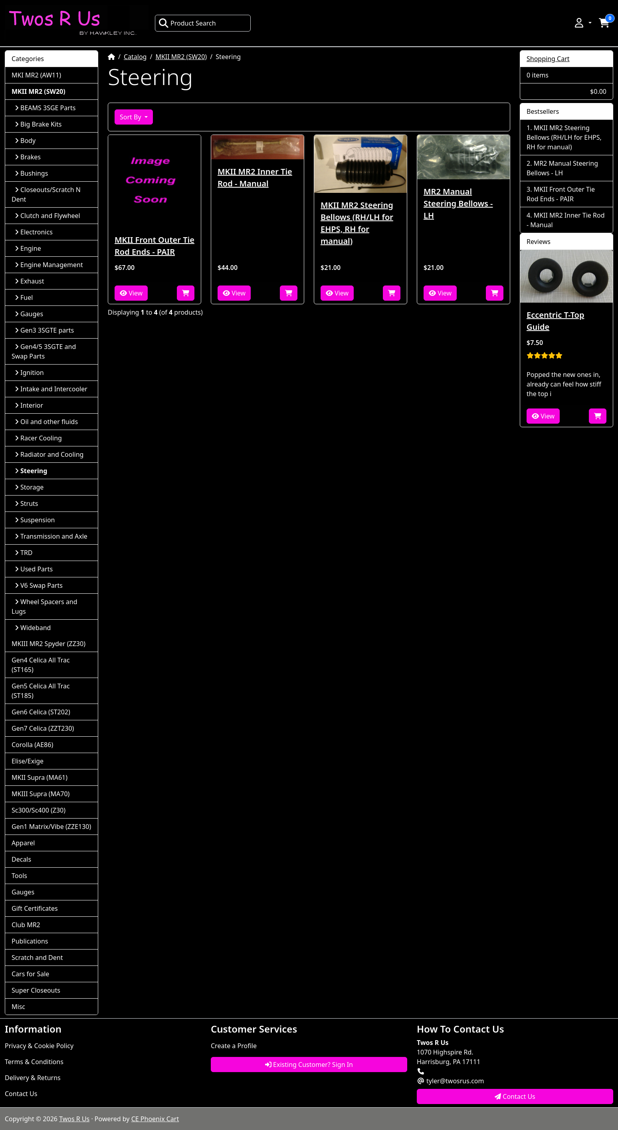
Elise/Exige (28, 761)
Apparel (23, 843)
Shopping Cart (548, 58)
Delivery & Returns (33, 1077)
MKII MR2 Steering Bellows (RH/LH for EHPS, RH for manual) (357, 223)
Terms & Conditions (34, 1061)
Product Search (187, 23)
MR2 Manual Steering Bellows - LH (458, 203)
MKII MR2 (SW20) (181, 56)
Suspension (35, 519)
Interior (29, 405)
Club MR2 (26, 924)
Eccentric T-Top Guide (555, 320)
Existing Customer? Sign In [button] (309, 1064)
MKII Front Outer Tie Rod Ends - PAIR (154, 245)
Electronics (34, 232)
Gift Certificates (35, 908)
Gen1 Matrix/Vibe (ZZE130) (51, 826)
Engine (28, 248)
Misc (18, 1006)
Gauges (29, 313)
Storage (29, 487)
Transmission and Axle (51, 536)
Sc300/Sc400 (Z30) (38, 810)
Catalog (135, 56)
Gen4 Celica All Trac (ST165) (41, 665)
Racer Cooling (38, 438)
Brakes (28, 157)
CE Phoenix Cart (155, 1118)
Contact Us (21, 1093)
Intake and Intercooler (51, 389)
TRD (24, 552)
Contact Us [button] (515, 1096)
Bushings (31, 173)
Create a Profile (234, 1045)
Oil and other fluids (46, 421)
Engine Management (49, 264)
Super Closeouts (36, 990)
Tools (19, 875)
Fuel (24, 297)
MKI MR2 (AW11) (36, 75)
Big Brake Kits (38, 124)
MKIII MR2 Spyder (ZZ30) (48, 643)
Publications (30, 941)
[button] (582, 23)
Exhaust (29, 281)
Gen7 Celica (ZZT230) (43, 728)
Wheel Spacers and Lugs (44, 606)
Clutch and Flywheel (47, 215)
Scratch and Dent (37, 957)
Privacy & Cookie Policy (39, 1045)
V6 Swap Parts (39, 585)
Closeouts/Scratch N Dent (46, 194)
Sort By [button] (131, 117)
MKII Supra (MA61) (39, 777)
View (131, 293)
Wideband (33, 627)
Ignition (29, 372)
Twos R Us (74, 1118)
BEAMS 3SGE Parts (45, 107)
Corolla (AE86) (32, 744)
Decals (21, 859)
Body (25, 140)
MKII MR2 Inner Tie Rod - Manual (255, 177)
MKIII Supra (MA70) (40, 793)
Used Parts (34, 569)
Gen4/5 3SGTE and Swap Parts (44, 351)
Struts (26, 503)
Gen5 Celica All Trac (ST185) (41, 691)
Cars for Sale (30, 973)
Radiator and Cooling (49, 454)
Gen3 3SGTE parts (44, 330)
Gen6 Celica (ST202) (41, 712)
